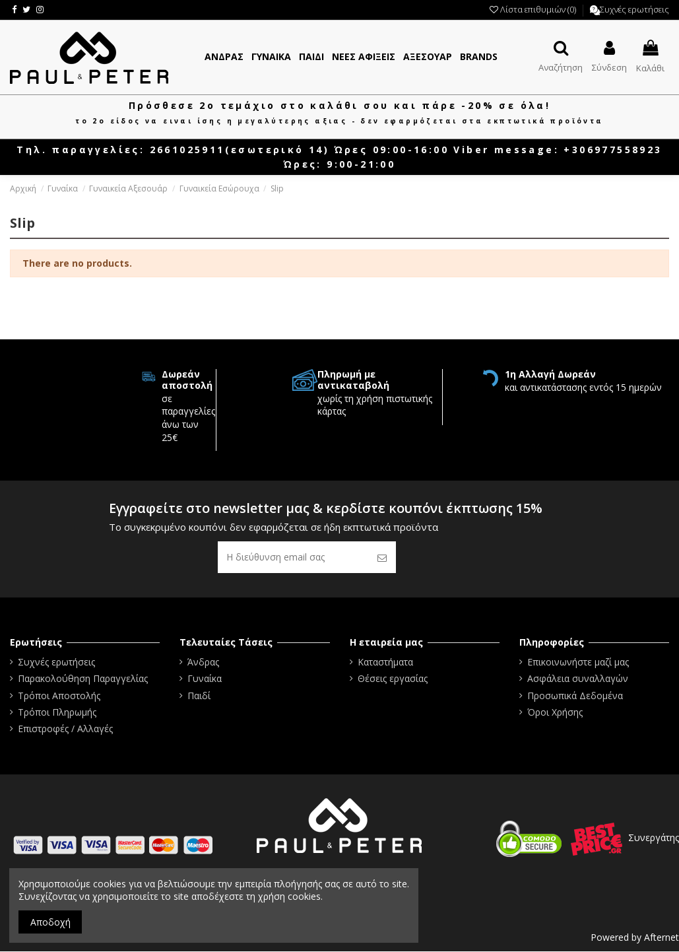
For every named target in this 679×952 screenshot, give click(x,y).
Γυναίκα (204, 679)
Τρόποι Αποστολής (59, 695)
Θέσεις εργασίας (393, 679)
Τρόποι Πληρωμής (57, 712)
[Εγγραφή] (382, 557)
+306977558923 (613, 149)
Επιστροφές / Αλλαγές (65, 729)
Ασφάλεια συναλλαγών (577, 679)
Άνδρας (203, 662)
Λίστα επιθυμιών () (534, 9)
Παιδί (198, 695)
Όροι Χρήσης (555, 712)
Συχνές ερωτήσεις (634, 9)
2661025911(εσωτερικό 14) (240, 149)
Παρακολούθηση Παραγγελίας (83, 679)
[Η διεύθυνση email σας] (293, 557)
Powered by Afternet (635, 938)
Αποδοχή (50, 922)
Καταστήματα (385, 662)
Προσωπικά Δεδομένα (575, 695)
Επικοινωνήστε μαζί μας (578, 662)
